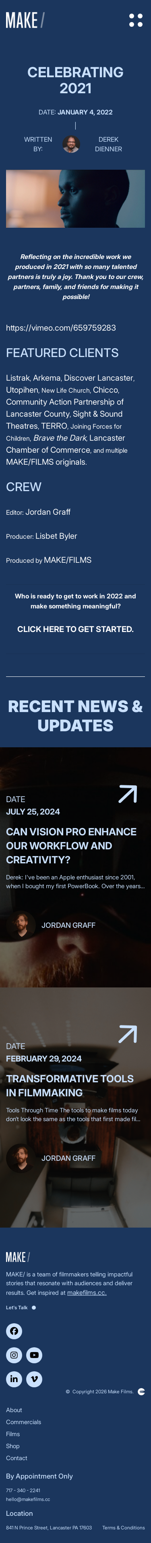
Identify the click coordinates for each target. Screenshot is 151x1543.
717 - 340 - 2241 (23, 1490)
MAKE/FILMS (67, 560)
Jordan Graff (47, 512)
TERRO (54, 426)
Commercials (23, 1422)
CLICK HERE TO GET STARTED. (75, 629)
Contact (16, 1458)
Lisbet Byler (56, 536)
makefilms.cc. (87, 1292)
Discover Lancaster (98, 378)
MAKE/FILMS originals (45, 462)
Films (13, 1434)
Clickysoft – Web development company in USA (141, 1391)
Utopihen (22, 390)
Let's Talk (21, 1307)
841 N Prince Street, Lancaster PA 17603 (49, 1528)
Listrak (18, 378)
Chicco (105, 390)
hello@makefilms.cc (28, 1499)
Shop (13, 1446)
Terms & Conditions (123, 1528)
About (14, 1410)
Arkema (47, 378)
